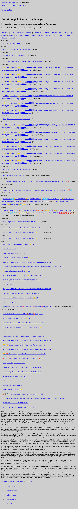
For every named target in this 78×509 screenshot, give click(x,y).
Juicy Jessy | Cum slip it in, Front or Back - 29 (16, 49)
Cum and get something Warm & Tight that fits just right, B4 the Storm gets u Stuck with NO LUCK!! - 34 (34, 266)
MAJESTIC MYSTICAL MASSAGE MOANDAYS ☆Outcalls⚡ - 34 (23, 327)
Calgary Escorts (11, 495)
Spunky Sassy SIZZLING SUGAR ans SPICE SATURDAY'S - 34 (22, 367)
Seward (54, 32)
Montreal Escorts (12, 490)
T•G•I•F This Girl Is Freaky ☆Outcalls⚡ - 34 (16, 318)
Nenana (4, 38)
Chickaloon (62, 32)
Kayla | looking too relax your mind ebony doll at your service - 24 (22, 61)
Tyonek (26, 35)
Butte (54, 35)
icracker (12, 481)
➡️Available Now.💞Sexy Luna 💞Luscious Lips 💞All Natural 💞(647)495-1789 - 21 (28, 306)
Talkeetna (69, 35)
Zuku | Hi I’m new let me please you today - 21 (16, 119)
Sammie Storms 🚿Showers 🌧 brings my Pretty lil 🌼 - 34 (20, 298)
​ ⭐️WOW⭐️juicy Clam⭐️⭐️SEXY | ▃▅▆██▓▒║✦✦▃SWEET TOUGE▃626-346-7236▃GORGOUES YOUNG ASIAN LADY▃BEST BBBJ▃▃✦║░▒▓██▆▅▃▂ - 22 (38, 126)
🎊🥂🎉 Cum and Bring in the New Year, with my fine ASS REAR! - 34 (24, 345)
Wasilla (48, 35)
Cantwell (12, 38)
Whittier (28, 32)
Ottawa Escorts (11, 504)
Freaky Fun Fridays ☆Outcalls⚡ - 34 (14, 253)
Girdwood (46, 32)
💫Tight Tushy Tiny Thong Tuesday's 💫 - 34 (16, 271)
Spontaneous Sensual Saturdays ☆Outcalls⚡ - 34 (17, 257)
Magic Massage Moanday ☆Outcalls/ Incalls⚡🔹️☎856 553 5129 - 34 (24, 336)
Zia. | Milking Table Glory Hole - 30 (13, 175)
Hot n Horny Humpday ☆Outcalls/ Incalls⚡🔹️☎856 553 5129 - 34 (23, 275)
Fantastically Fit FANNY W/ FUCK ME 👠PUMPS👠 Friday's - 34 (23, 314)
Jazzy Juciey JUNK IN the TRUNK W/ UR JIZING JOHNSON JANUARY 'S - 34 (27, 262)
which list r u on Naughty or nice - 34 (14, 376)
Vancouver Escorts (12, 499)
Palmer (33, 35)
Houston (40, 35)
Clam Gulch (37, 32)
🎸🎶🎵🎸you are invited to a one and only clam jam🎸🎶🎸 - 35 (23, 358)
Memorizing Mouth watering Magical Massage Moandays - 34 (21, 293)
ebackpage (29, 481)
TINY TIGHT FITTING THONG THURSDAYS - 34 (18, 407)
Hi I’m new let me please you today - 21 (14, 55)
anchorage (12, 2)
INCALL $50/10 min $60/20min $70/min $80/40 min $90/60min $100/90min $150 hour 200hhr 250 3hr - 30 (34, 190)
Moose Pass (20, 32)
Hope (12, 32)
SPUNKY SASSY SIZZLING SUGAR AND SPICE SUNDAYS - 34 (23, 323)
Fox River (5, 32)
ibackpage (20, 481)
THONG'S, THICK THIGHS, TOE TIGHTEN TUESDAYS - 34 (21, 280)
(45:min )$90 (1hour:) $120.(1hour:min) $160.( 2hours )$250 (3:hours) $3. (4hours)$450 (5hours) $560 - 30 (34, 181)
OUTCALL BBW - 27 (9, 249)
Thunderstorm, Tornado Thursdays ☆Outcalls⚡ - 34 (18, 244)
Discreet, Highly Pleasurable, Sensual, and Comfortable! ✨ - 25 (22, 228)
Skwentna (19, 35)
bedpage (4, 481)
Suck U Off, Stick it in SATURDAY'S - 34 (15, 403)
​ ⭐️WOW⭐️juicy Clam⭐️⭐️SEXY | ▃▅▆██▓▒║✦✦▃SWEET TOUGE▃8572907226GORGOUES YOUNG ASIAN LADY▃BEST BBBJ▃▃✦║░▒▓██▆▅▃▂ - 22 (37, 69)
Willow (11, 35)
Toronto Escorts (11, 486)
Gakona (61, 35)
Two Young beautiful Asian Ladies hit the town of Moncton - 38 (21, 221)
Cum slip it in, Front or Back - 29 (12, 43)
